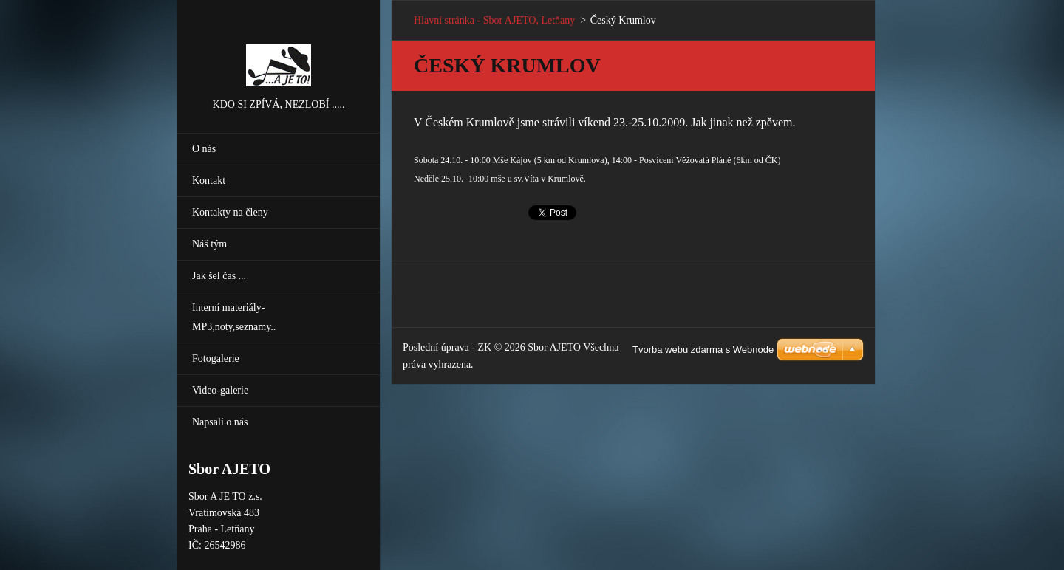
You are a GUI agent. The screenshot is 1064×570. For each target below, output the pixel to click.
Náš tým (209, 244)
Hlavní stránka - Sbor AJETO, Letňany (494, 20)
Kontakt (208, 180)
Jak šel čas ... (219, 275)
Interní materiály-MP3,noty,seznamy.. (234, 317)
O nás (204, 148)
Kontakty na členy (230, 212)
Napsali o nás (220, 422)
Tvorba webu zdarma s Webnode (703, 349)
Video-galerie (220, 390)
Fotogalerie (215, 358)
